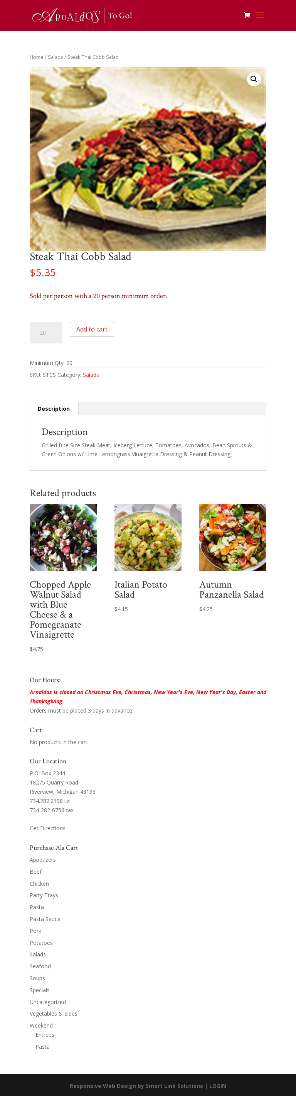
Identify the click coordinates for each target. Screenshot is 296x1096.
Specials (40, 990)
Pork (35, 930)
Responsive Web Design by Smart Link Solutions (136, 1085)
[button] (254, 79)
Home (37, 56)
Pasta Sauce (45, 919)
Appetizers (43, 859)
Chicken (39, 883)
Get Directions (48, 828)
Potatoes (41, 942)
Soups (37, 978)
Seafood (40, 966)
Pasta (37, 907)
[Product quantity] (46, 332)
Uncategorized (48, 1002)
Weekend (41, 1025)
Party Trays (44, 895)
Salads (55, 56)
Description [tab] (54, 408)
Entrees (44, 1034)
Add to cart (92, 329)
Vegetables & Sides (53, 1013)
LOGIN (217, 1085)
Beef (36, 871)
